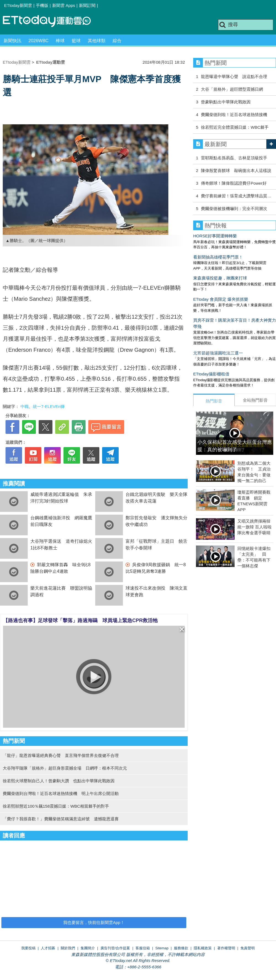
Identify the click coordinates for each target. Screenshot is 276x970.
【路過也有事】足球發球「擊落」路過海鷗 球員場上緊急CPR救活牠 (80, 620)
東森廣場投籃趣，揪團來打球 (220, 278)
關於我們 (68, 948)
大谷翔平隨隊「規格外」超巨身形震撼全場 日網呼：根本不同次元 (65, 768)
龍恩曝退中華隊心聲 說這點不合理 (234, 76)
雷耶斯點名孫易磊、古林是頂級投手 (234, 157)
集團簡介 (88, 948)
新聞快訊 (12, 40)
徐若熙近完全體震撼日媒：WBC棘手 (235, 127)
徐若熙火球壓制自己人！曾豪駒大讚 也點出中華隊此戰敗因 (59, 780)
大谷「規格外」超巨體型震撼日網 (232, 89)
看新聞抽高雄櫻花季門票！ (218, 257)
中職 (24, 406)
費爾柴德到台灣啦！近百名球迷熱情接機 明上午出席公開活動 (61, 793)
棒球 (60, 40)
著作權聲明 (226, 948)
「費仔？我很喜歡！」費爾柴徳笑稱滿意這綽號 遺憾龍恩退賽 (61, 818)
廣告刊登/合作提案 (115, 948)
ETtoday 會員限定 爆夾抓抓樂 (220, 299)
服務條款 (181, 948)
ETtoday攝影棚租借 (211, 374)
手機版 (42, 5)
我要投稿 (28, 948)
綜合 (117, 40)
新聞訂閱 (87, 5)
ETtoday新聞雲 (18, 5)
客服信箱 (143, 948)
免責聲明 (247, 948)
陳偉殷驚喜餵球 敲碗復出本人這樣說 (236, 170)
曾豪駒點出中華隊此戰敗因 (226, 102)
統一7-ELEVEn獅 (49, 406)
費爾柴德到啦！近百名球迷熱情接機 (234, 114)
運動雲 (51, 21)
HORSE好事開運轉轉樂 (215, 235)
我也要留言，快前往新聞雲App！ (93, 922)
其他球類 (96, 40)
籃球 (76, 40)
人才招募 (48, 948)
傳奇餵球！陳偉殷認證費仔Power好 (234, 183)
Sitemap (162, 948)
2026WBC (38, 40)
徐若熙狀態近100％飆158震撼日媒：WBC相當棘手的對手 (56, 806)
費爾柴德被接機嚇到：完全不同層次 (234, 208)
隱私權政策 (203, 948)
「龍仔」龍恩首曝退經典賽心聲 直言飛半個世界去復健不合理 (61, 755)
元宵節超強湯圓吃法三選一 (218, 353)
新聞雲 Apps (63, 5)
